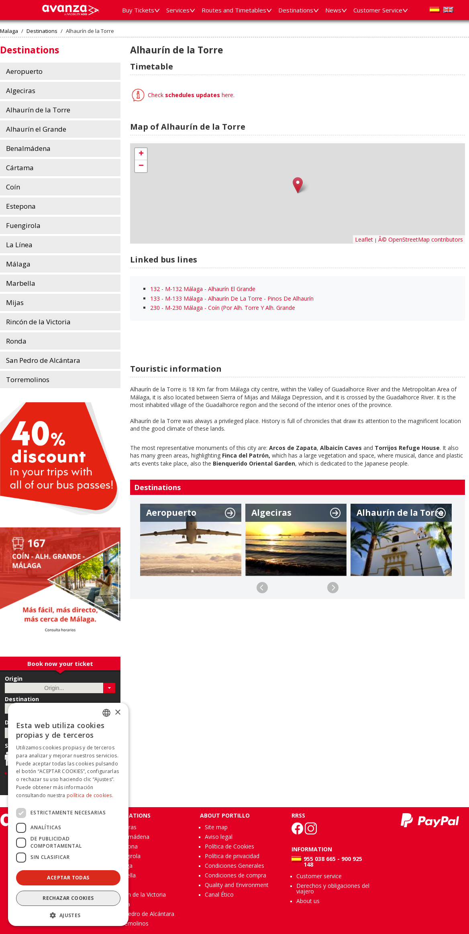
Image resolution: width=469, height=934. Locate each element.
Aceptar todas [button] (68, 877)
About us (308, 901)
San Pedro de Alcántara (143, 914)
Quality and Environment (237, 885)
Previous (262, 587)
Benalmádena (131, 836)
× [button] (117, 713)
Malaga (9, 31)
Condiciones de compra (235, 875)
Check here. (190, 95)
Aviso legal (218, 836)
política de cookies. (90, 795)
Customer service (319, 876)
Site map (216, 827)
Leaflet (364, 239)
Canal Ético (219, 894)
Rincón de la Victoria (139, 894)
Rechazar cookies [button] (68, 898)
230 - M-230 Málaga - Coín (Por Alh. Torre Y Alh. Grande (222, 307)
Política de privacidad (232, 856)
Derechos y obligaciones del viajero (332, 888)
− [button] (141, 166)
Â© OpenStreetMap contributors (420, 239)
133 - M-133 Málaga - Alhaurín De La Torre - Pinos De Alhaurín (232, 298)
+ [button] (141, 154)
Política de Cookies (229, 846)
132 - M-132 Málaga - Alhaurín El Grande (202, 289)
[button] (109, 688)
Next (332, 587)
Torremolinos (131, 923)
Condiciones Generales (234, 865)
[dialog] (68, 814)
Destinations (42, 31)
